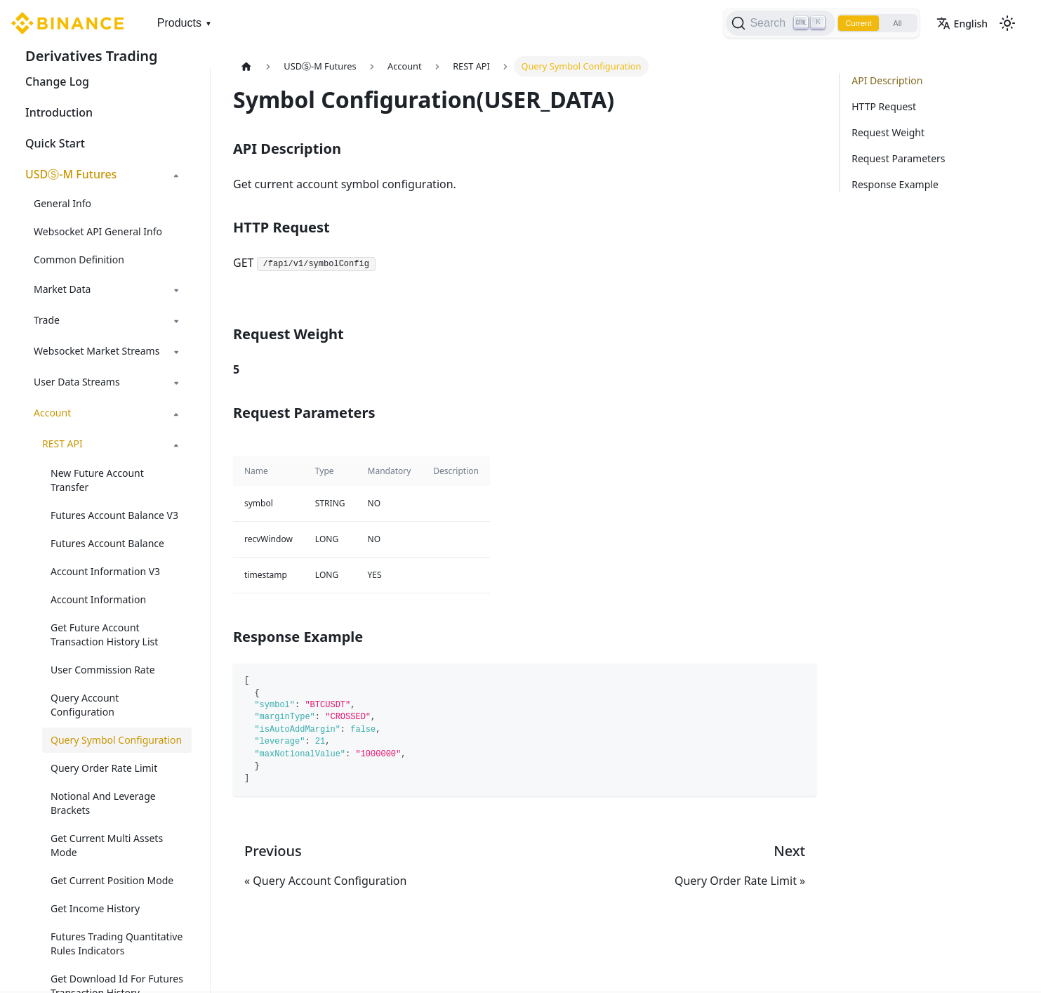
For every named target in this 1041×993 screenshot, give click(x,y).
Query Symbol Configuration (116, 740)
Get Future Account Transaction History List (104, 634)
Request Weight (887, 132)
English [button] (962, 23)
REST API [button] (62, 443)
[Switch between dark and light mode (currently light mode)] (1007, 23)
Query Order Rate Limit (104, 768)
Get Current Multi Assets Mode (107, 845)
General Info (62, 203)
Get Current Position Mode (112, 880)
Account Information (98, 599)
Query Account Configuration (85, 704)
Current (851, 23)
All (894, 23)
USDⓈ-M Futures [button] (71, 174)
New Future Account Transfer (97, 480)
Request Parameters (898, 158)
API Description (886, 80)
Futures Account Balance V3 (114, 515)
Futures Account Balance (107, 543)
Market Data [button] (62, 289)
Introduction (59, 112)
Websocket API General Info (98, 231)
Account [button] (52, 412)
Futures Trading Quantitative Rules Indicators (117, 943)
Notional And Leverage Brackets (103, 803)
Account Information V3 (105, 571)
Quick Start (55, 143)
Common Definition (79, 259)
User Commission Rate (103, 669)
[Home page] (246, 66)
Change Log (57, 81)
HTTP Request (883, 106)
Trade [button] (47, 320)
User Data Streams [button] (77, 381)
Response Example (895, 184)
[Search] (771, 23)
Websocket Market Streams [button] (96, 350)
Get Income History (95, 908)
